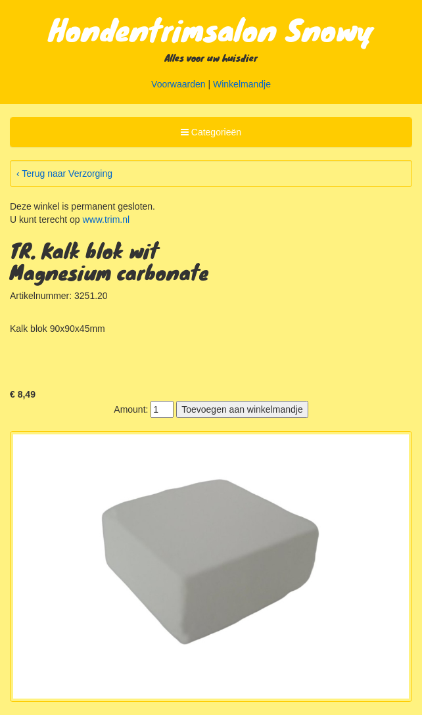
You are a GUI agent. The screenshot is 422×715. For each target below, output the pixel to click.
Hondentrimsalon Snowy (211, 29)
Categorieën (210, 134)
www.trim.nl (106, 219)
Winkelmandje (242, 84)
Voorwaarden (178, 84)
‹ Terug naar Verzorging (64, 173)
